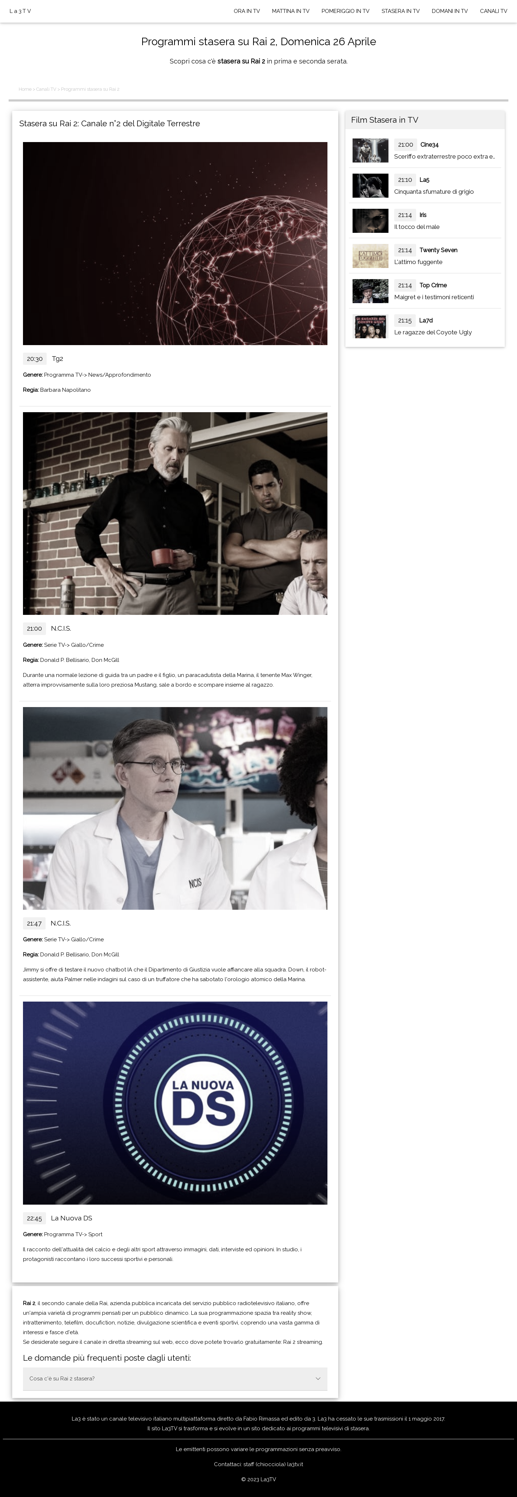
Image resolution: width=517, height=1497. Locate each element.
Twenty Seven (438, 250)
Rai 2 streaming (302, 1342)
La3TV (21, 11)
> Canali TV (44, 89)
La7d (426, 320)
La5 (424, 179)
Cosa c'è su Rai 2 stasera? (175, 1378)
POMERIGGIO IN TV (345, 11)
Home (25, 89)
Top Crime (433, 285)
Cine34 (429, 144)
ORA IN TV (247, 11)
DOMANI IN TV (450, 11)
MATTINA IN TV (290, 11)
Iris (423, 215)
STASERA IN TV (401, 11)
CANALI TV (493, 11)
